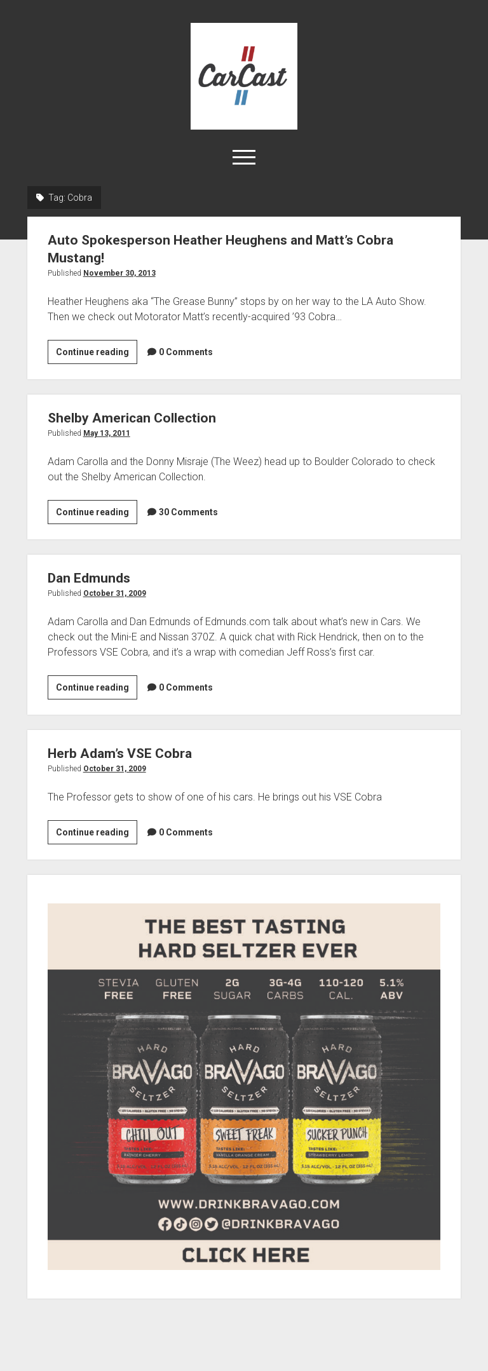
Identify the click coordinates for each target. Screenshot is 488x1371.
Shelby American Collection (132, 418)
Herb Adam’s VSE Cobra (120, 753)
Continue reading (96, 354)
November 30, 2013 (119, 273)
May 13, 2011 (106, 433)
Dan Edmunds (89, 578)
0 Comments (186, 352)
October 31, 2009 (114, 593)
